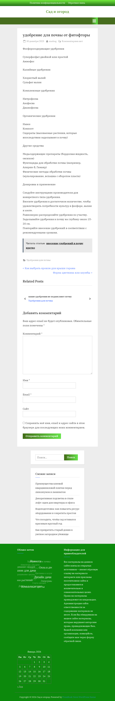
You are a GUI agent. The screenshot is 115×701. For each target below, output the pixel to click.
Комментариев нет (72, 41)
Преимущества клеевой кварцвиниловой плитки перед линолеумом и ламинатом (53, 488)
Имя (26, 380)
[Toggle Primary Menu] (94, 20)
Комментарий (32, 333)
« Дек (20, 686)
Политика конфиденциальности (47, 2)
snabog (53, 41)
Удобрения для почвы (39, 260)
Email (27, 394)
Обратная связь (76, 2)
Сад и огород (57, 11)
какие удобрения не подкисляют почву (50, 296)
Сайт (26, 408)
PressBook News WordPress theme (79, 697)
